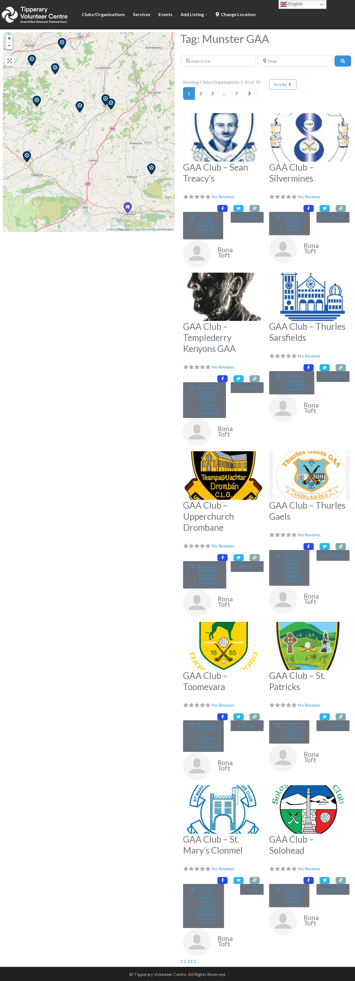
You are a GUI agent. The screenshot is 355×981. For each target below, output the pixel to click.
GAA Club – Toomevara (205, 681)
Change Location (235, 14)
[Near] (295, 61)
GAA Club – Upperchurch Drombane (208, 516)
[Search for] (218, 61)
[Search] (343, 61)
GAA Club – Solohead (291, 845)
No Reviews (223, 196)
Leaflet (110, 229)
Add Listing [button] (192, 14)
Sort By (283, 84)
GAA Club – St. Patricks (297, 681)
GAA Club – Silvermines (291, 173)
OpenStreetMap (145, 229)
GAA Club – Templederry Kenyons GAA (209, 337)
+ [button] (9, 38)
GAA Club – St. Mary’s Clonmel (213, 845)
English (291, 4)
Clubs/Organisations (103, 14)
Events (165, 14)
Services (141, 14)
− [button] (9, 45)
